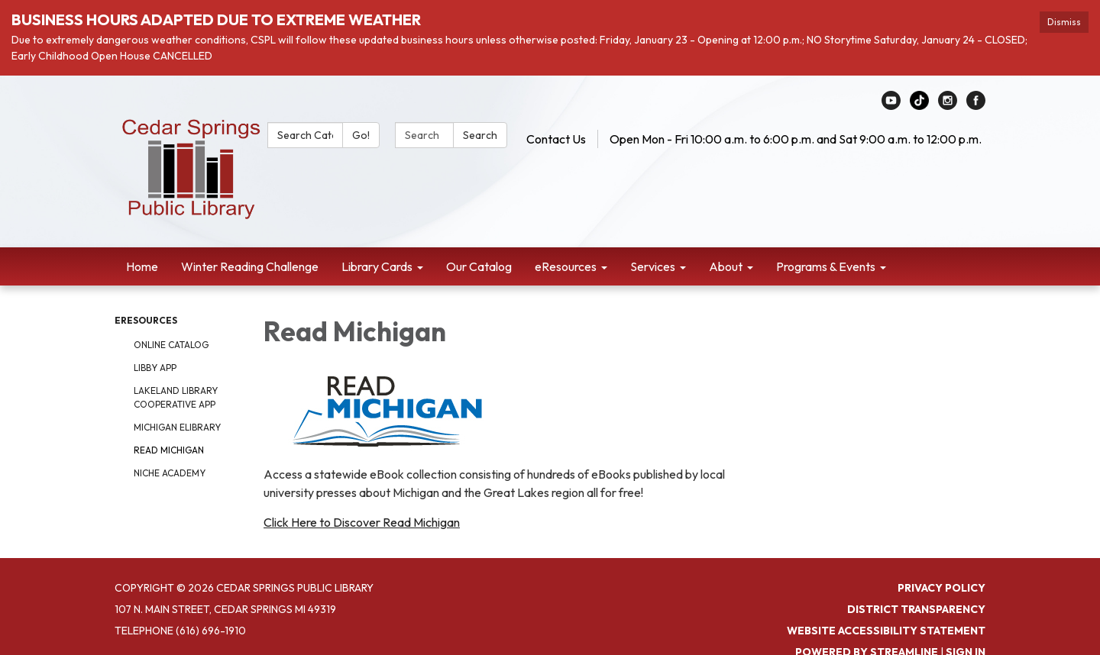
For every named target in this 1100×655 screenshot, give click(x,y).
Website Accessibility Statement (886, 630)
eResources (146, 320)
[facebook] (975, 105)
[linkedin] (919, 105)
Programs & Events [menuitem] (825, 266)
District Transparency (916, 609)
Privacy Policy (941, 588)
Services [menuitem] (652, 266)
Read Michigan (169, 450)
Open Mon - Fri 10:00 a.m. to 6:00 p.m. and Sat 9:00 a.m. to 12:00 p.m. (796, 139)
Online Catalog (171, 344)
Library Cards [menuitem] (376, 266)
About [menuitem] (725, 266)
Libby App (155, 367)
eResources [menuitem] (566, 266)
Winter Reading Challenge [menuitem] (250, 266)
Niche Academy (169, 473)
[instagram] (947, 105)
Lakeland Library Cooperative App (176, 397)
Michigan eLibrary (177, 427)
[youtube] (891, 105)
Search (480, 135)
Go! (361, 135)
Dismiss (1064, 21)
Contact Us (556, 139)
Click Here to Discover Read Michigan (362, 522)
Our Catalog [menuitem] (479, 266)
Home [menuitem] (142, 266)
